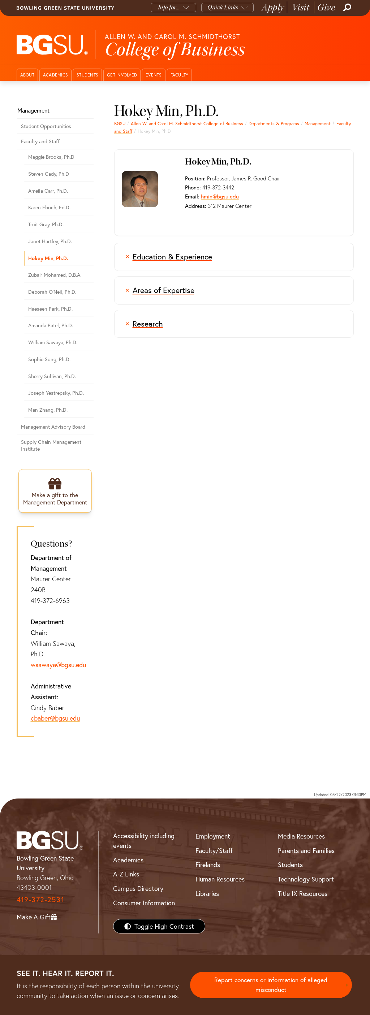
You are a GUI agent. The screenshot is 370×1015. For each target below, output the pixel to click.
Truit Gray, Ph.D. (46, 224)
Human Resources (220, 879)
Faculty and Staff (40, 141)
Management (318, 123)
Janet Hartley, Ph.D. (50, 241)
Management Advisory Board (53, 426)
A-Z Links (126, 874)
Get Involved (122, 75)
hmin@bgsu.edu (220, 196)
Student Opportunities (46, 126)
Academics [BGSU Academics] (128, 860)
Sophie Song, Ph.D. (49, 359)
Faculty (180, 75)
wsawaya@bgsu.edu (58, 665)
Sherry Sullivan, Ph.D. (52, 376)
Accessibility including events (144, 841)
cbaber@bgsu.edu (55, 718)
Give (326, 7)
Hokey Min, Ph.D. (48, 258)
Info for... (169, 7)
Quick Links (222, 7)
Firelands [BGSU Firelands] (207, 865)
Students (87, 75)
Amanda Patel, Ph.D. (50, 325)
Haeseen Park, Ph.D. (50, 308)
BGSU (119, 123)
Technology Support (306, 879)
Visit (301, 7)
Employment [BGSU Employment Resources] (212, 836)
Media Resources (301, 836)
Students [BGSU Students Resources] (290, 865)
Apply (273, 7)
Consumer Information (144, 902)
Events (154, 75)
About (27, 75)
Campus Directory (138, 888)
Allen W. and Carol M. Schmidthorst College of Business (187, 123)
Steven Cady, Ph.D (48, 173)
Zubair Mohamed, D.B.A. (54, 274)
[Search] (346, 7)
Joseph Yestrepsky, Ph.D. (56, 392)
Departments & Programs (274, 123)
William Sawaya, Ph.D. (52, 342)
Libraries (207, 893)
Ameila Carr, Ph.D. (48, 190)
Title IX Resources (302, 893)
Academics (55, 75)
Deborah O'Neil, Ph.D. (52, 291)
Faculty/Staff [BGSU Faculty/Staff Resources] (214, 850)
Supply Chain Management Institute (51, 445)
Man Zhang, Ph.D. (48, 409)
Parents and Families (306, 850)
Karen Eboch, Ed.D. (49, 207)
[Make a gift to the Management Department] (55, 491)
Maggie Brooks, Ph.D (51, 156)
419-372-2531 (40, 900)
